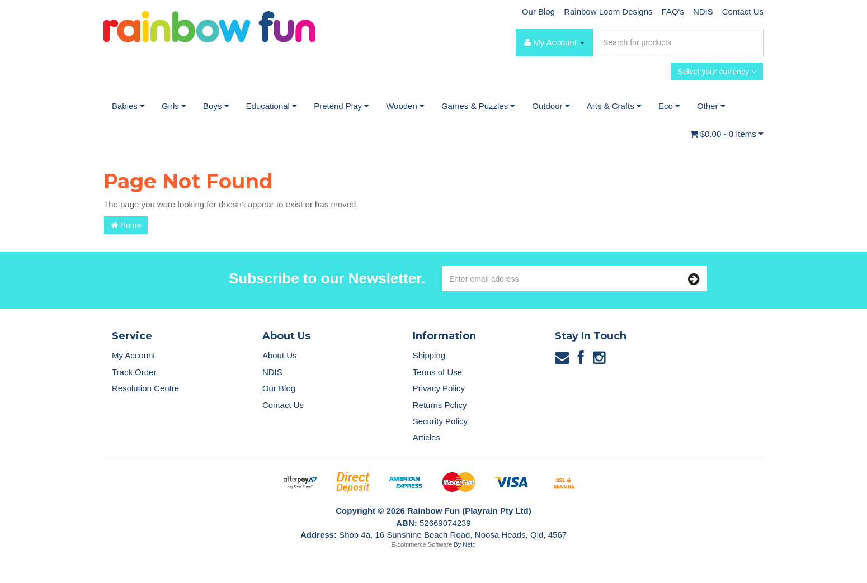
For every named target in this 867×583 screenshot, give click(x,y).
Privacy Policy (439, 388)
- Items (727, 134)
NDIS (703, 11)
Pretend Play (341, 106)
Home (126, 225)
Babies (128, 106)
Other (711, 106)
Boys (216, 106)
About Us (279, 355)
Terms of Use (437, 372)
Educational (272, 106)
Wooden (405, 106)
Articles (426, 437)
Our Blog (538, 11)
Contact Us (743, 11)
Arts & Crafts (614, 106)
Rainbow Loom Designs (608, 11)
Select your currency (716, 71)
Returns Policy (440, 405)
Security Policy (440, 421)
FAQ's (673, 11)
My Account (134, 355)
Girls (174, 106)
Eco (669, 106)
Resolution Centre (145, 388)
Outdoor (550, 106)
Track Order (134, 372)
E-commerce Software (422, 544)
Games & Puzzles (478, 106)
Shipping (429, 355)
